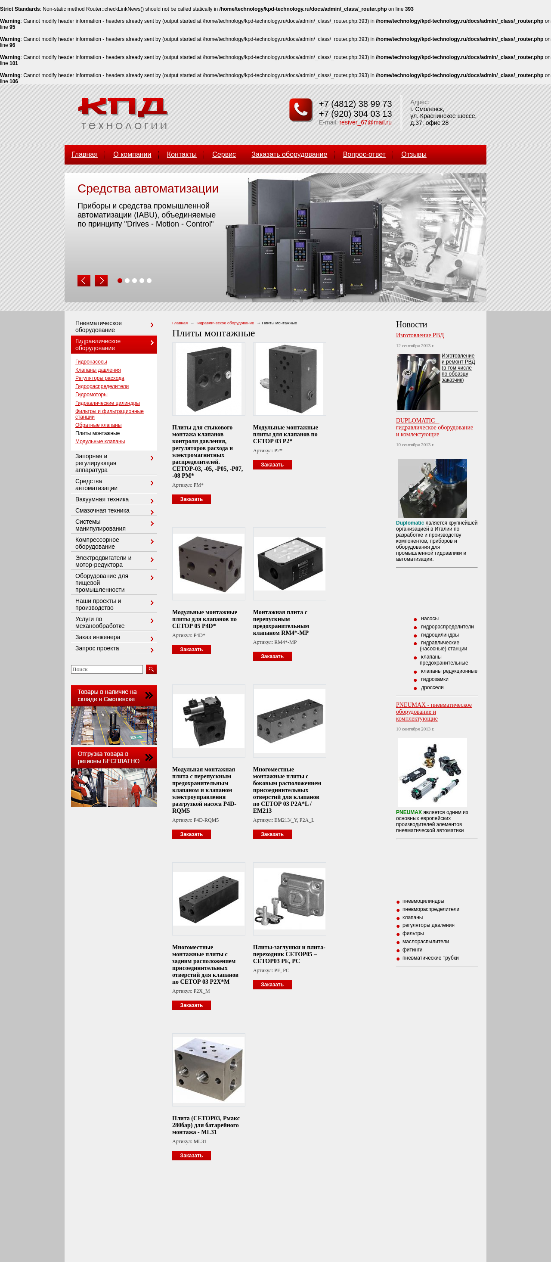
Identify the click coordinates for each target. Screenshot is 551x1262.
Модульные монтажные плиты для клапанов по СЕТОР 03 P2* (285, 434)
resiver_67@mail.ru (365, 122)
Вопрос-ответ (364, 154)
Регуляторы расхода (99, 378)
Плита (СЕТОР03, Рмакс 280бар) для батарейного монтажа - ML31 (206, 1125)
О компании (132, 154)
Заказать (191, 499)
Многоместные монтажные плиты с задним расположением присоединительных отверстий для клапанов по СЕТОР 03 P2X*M (205, 964)
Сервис (224, 154)
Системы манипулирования (115, 525)
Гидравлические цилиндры (107, 403)
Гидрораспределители (102, 386)
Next (101, 280)
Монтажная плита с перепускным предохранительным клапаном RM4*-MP (281, 622)
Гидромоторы (91, 395)
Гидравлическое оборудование (224, 322)
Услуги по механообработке (115, 622)
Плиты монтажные (97, 433)
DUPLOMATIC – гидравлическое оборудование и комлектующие (434, 427)
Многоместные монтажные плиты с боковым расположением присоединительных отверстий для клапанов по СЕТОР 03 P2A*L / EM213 (287, 790)
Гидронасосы (91, 362)
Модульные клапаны (100, 441)
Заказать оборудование (289, 154)
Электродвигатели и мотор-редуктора (115, 561)
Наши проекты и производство (115, 604)
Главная (84, 154)
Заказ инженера (115, 638)
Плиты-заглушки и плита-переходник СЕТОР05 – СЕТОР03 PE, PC (289, 954)
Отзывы (414, 154)
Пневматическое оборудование (115, 326)
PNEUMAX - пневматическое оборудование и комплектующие (434, 712)
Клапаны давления (98, 370)
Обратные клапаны (98, 425)
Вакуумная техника (115, 500)
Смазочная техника (115, 511)
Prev (83, 280)
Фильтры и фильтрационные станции (109, 414)
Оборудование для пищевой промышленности (115, 582)
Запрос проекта (115, 649)
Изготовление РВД (420, 335)
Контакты (182, 154)
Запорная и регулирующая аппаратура (115, 463)
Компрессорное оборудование (115, 543)
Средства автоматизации (115, 484)
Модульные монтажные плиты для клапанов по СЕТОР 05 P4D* (204, 619)
